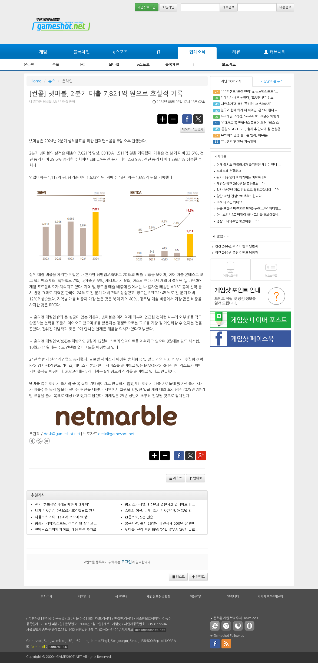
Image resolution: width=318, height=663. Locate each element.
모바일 (114, 64)
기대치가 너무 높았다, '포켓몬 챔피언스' (247, 97)
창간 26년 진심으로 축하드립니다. (240, 196)
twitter (198, 118)
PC (82, 64)
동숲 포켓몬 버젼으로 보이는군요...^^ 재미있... (249, 208)
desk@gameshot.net (62, 434)
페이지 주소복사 (192, 129)
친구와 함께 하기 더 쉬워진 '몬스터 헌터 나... (251, 110)
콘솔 (55, 64)
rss (226, 643)
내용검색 (285, 7)
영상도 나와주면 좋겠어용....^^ (238, 221)
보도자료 (229, 64)
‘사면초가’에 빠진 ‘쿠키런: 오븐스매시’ (246, 104)
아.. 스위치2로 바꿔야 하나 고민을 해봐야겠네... (249, 214)
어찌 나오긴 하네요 (229, 202)
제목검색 (228, 7)
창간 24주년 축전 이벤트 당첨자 (236, 252)
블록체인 (82, 52)
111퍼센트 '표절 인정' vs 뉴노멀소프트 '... (249, 91)
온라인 (29, 64)
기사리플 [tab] (220, 156)
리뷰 (236, 52)
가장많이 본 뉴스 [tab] (272, 81)
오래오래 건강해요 (229, 171)
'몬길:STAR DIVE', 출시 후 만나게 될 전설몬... (252, 129)
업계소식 (197, 52)
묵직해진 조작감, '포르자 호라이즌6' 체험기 (250, 116)
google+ (201, 455)
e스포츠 (120, 52)
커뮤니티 (275, 52)
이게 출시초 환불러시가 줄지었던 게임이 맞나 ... (249, 164)
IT (159, 52)
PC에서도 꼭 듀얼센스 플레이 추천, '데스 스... (251, 123)
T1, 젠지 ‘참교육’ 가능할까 (238, 141)
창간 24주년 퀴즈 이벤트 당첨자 (236, 246)
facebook (187, 118)
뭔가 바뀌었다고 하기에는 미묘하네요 (242, 177)
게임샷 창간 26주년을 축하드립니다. (241, 183)
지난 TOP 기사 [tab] (231, 81)
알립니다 (223, 236)
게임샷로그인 (146, 7)
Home (36, 81)
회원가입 (168, 7)
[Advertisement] (274, 27)
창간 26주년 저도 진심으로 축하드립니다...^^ (248, 190)
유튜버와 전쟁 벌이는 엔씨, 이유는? (245, 135)
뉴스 (51, 81)
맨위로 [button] (195, 478)
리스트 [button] (175, 478)
